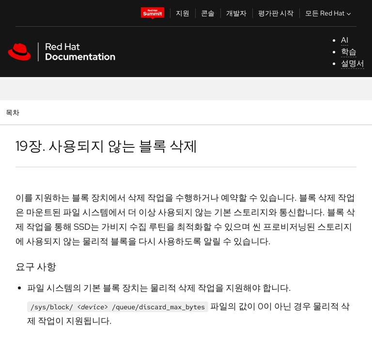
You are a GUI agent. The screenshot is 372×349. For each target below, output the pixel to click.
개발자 (236, 13)
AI (344, 40)
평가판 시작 (276, 13)
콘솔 (208, 13)
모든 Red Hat (329, 13)
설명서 (352, 63)
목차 (13, 112)
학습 (348, 52)
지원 (182, 13)
